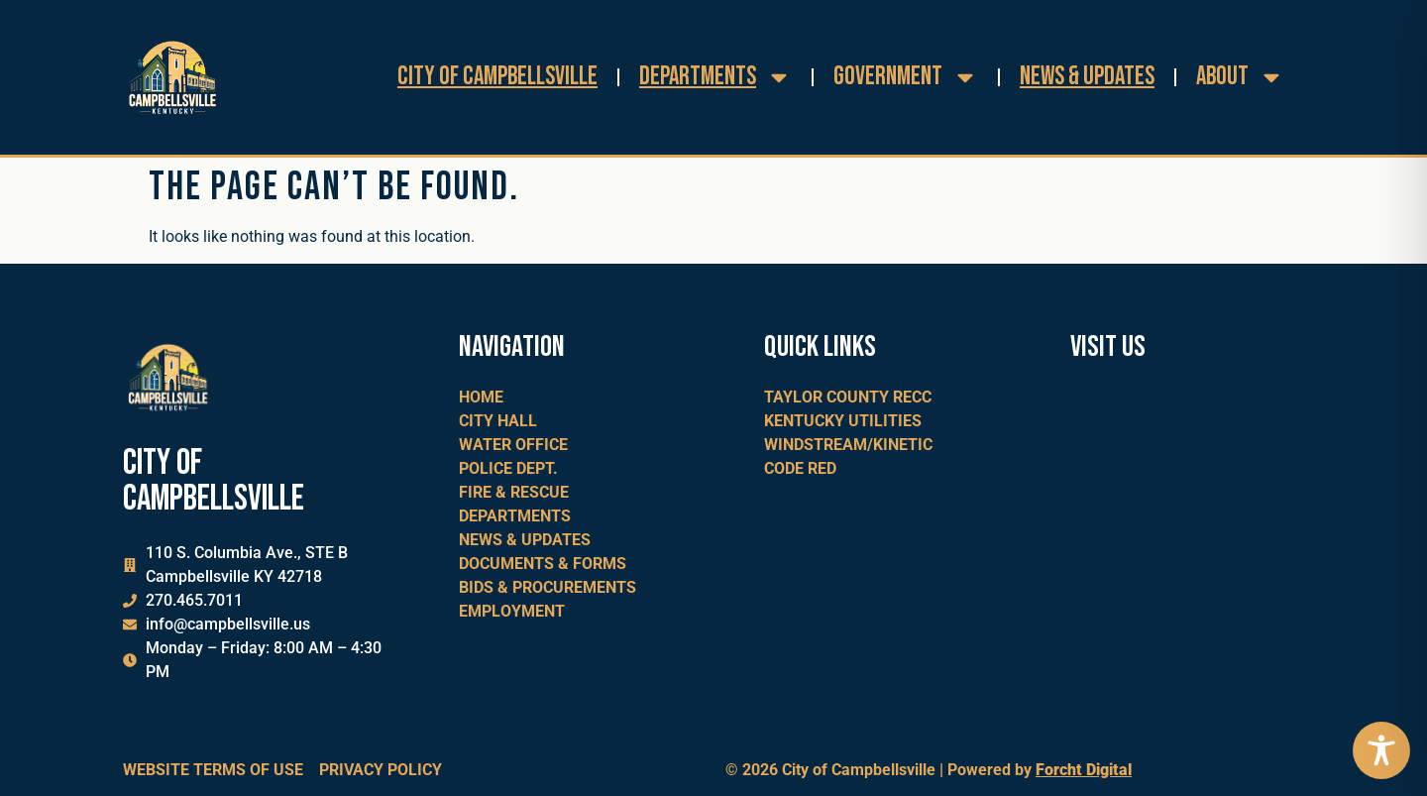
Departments (715, 77)
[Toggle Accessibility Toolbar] (1381, 750)
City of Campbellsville (497, 76)
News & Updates (1087, 76)
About (1240, 77)
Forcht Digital (1084, 769)
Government (905, 77)
